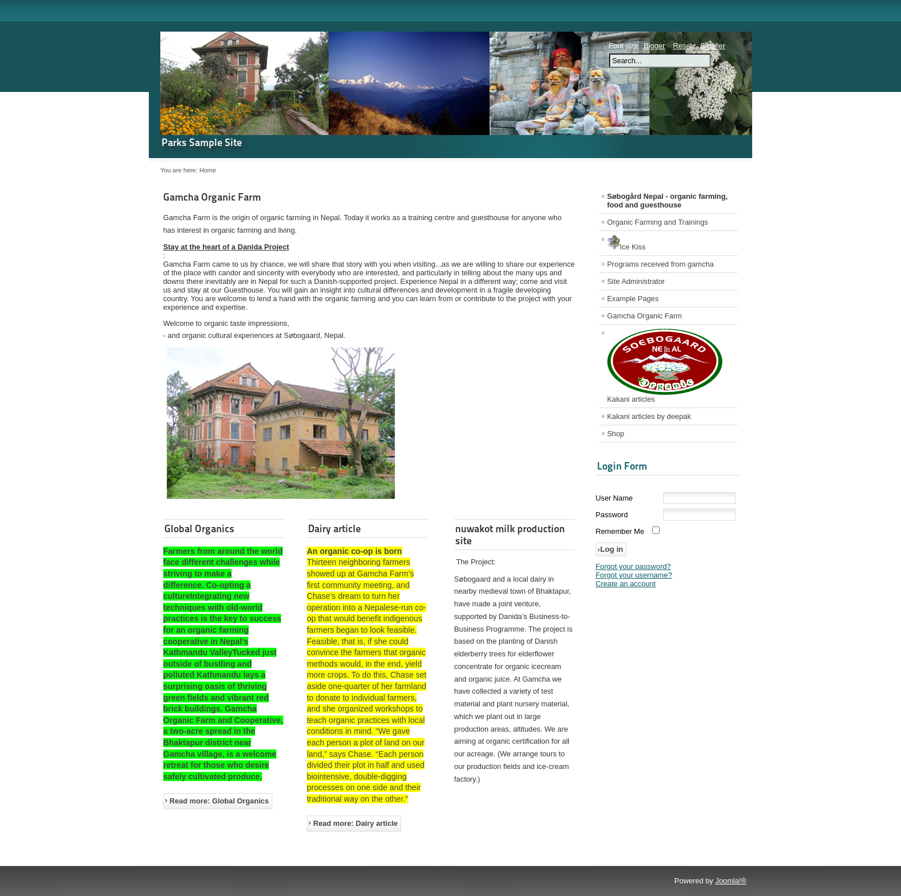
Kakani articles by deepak (649, 416)
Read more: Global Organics (219, 801)
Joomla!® (730, 880)
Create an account (626, 583)
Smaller (712, 45)
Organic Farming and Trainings (658, 222)
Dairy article (334, 528)
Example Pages (633, 298)
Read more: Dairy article (355, 823)
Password (612, 514)
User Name (614, 498)
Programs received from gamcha (660, 264)
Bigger (654, 45)
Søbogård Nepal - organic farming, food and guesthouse (667, 200)
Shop (616, 433)
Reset (682, 45)
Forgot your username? (634, 575)
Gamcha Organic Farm (212, 197)
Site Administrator (636, 281)
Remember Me (620, 531)
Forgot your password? (633, 566)
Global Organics (199, 528)
